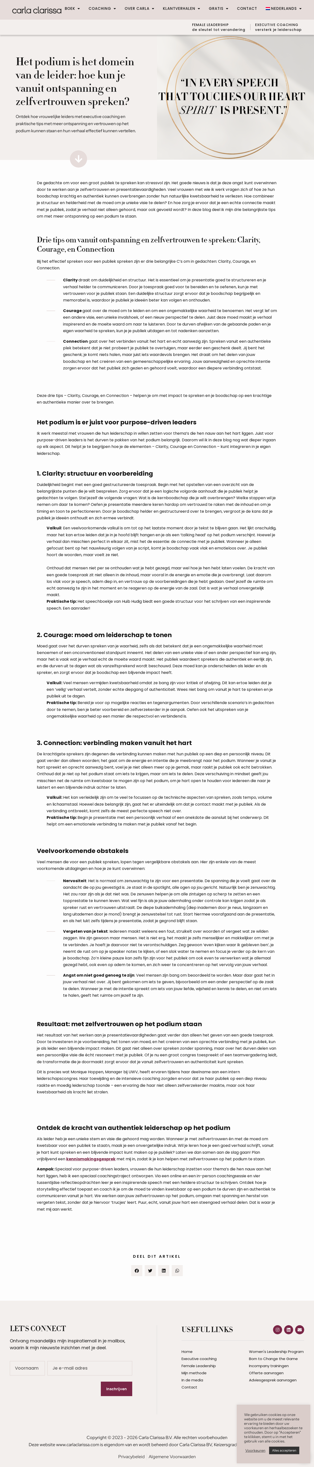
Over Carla (139, 8)
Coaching (102, 8)
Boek (72, 8)
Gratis (218, 8)
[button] (136, 1270)
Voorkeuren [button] (255, 1450)
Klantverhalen (181, 8)
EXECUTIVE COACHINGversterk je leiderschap (278, 27)
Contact (247, 8)
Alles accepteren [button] (284, 1450)
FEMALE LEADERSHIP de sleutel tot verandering (216, 27)
